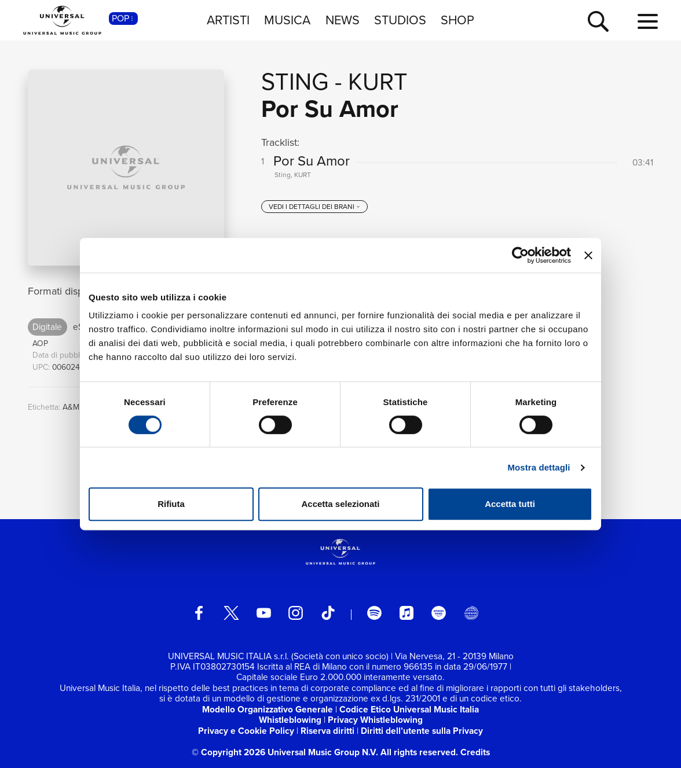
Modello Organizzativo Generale (267, 709)
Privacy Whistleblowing (375, 719)
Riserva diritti (327, 730)
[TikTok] (328, 613)
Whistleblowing (290, 719)
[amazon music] (438, 613)
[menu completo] (648, 22)
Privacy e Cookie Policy (246, 730)
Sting (294, 81)
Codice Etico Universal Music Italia (409, 709)
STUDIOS (400, 20)
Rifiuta (171, 504)
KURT (378, 81)
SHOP (457, 20)
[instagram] (295, 613)
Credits (475, 752)
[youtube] (263, 613)
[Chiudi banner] (588, 255)
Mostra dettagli (538, 467)
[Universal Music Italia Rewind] (471, 613)
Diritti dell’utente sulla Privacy (422, 730)
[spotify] (374, 613)
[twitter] (231, 613)
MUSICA (287, 20)
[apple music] (406, 613)
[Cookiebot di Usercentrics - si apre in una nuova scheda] (520, 255)
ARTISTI (228, 20)
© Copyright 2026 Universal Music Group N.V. (285, 752)
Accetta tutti (510, 504)
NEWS (342, 20)
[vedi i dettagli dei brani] (314, 206)
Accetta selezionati (340, 504)
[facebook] (198, 613)
